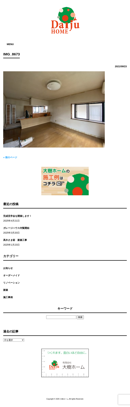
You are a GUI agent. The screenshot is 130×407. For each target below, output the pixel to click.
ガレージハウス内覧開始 (16, 228)
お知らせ (8, 268)
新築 (5, 290)
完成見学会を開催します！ (17, 216)
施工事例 (8, 297)
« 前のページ (10, 157)
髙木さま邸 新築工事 (15, 240)
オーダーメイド (11, 275)
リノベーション (11, 282)
